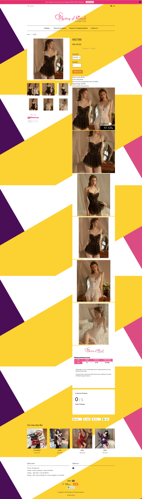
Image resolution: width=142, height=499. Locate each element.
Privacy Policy (71, 495)
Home (28, 34)
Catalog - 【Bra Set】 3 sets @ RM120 (38, 473)
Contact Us (94, 28)
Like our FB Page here (33, 468)
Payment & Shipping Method (78, 28)
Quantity (75, 62)
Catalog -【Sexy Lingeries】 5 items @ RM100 (40, 470)
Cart (114, 6)
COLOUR (75, 54)
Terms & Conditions (60, 28)
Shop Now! (89, 2)
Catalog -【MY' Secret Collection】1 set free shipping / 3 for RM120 (45, 475)
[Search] (32, 6)
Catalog (47, 28)
